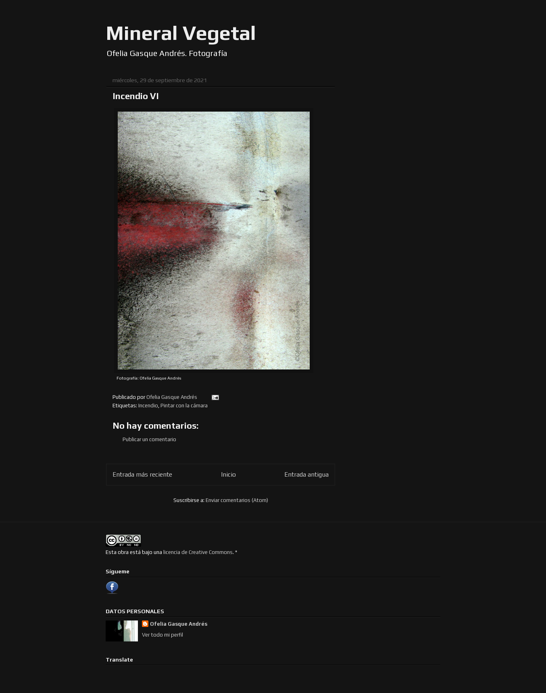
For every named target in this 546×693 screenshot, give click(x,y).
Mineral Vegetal (181, 32)
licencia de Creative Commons (198, 552)
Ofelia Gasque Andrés (178, 624)
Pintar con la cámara (184, 406)
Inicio (228, 474)
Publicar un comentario (149, 439)
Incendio (148, 406)
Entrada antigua (306, 474)
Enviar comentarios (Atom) (237, 500)
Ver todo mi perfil (162, 635)
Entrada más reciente (142, 474)
